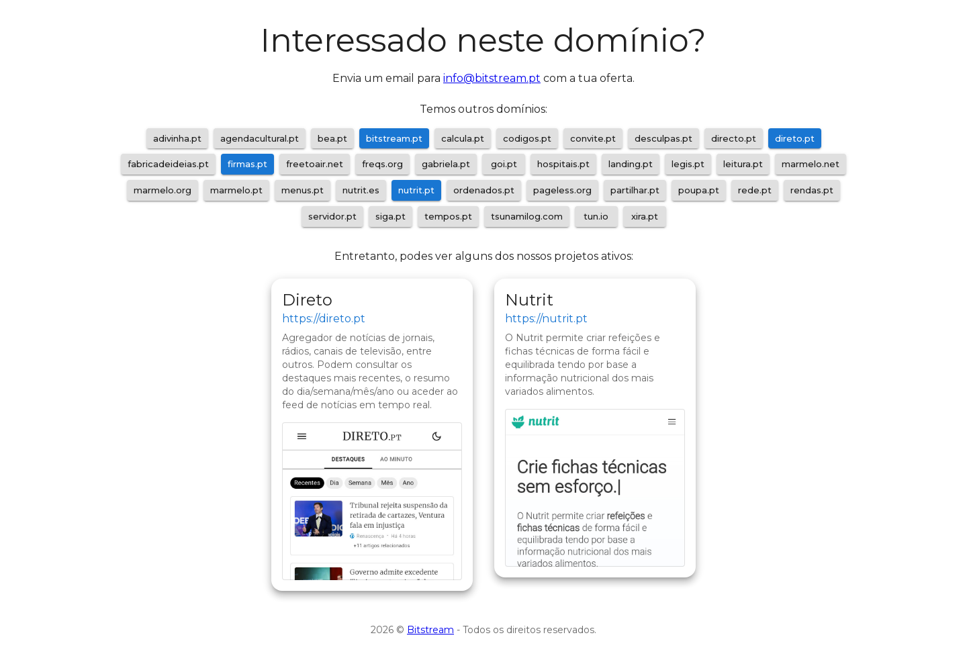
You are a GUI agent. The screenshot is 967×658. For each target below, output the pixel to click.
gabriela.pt (446, 163)
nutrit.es (360, 190)
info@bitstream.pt (492, 78)
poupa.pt (698, 190)
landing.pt (630, 163)
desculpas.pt (663, 138)
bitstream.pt (394, 138)
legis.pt (688, 163)
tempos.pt (448, 216)
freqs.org (382, 163)
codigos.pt (527, 138)
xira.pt (644, 216)
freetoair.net (314, 163)
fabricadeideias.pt (168, 163)
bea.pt (332, 138)
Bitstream (430, 630)
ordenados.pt (483, 190)
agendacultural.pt (259, 138)
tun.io (596, 216)
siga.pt (390, 216)
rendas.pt (811, 190)
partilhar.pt (634, 190)
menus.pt (302, 190)
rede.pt (755, 190)
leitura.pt (743, 163)
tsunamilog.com (527, 216)
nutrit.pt (416, 190)
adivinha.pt (177, 138)
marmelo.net (810, 163)
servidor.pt (332, 216)
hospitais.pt (563, 163)
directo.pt (733, 138)
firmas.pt (247, 163)
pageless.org (562, 190)
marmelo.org (162, 190)
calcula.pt (462, 138)
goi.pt (504, 163)
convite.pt (593, 138)
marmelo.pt (236, 190)
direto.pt (795, 138)
